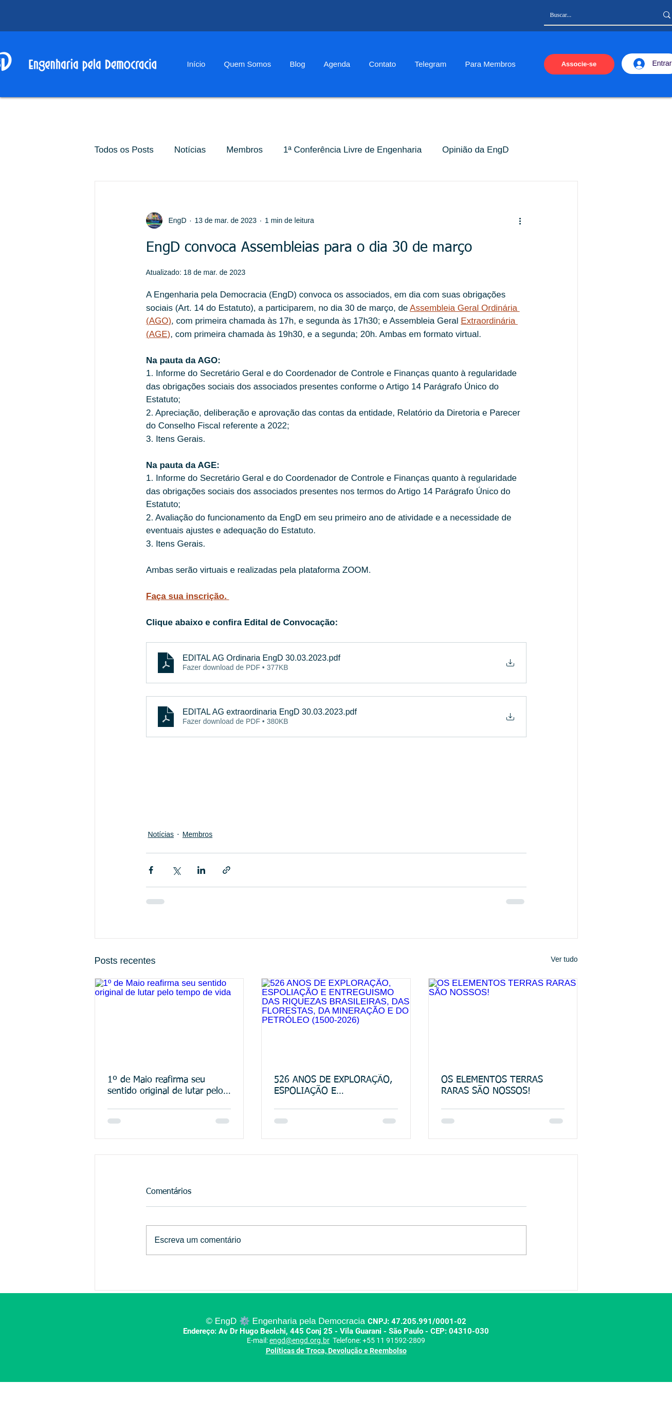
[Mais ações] (520, 220)
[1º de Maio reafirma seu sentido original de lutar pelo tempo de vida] (169, 1020)
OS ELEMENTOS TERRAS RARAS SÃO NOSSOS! (492, 1085)
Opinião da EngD (475, 150)
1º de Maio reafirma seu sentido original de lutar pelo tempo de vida (165, 1086)
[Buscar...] (596, 15)
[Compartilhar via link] (226, 870)
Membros (244, 150)
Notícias (190, 150)
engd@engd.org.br (299, 1340)
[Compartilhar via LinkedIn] (201, 870)
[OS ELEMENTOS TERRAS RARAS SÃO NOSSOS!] (503, 1020)
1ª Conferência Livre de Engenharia (352, 150)
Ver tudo (564, 959)
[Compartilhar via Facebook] (151, 870)
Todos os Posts (124, 150)
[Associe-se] (579, 64)
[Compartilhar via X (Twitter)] (176, 870)
